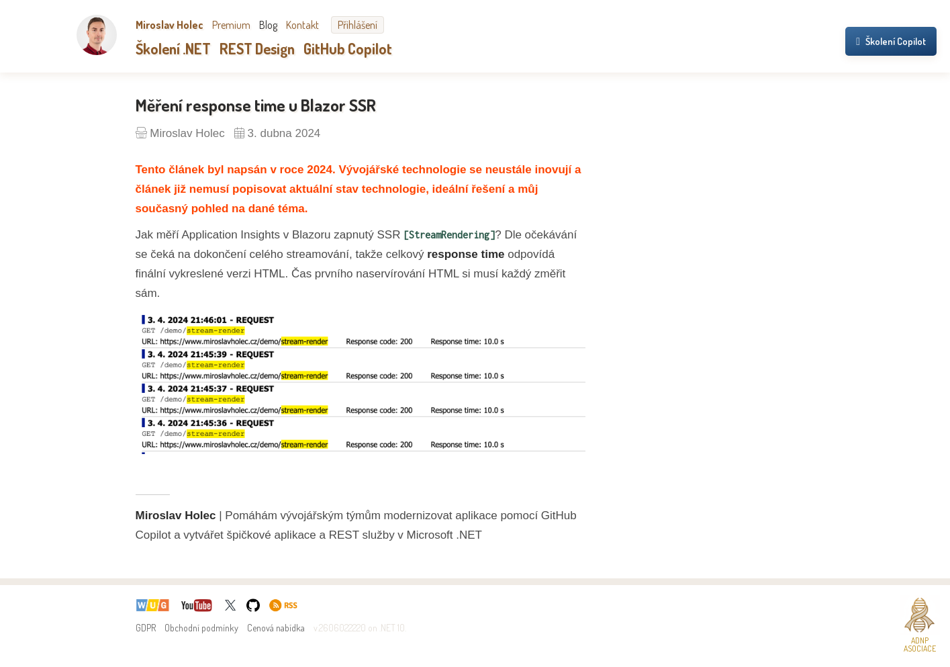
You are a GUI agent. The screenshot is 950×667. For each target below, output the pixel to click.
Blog (268, 25)
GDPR (146, 627)
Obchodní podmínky (201, 627)
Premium (231, 25)
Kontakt (302, 25)
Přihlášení (357, 25)
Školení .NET (173, 48)
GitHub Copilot (347, 48)
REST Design (257, 48)
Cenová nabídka (276, 627)
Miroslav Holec (169, 25)
